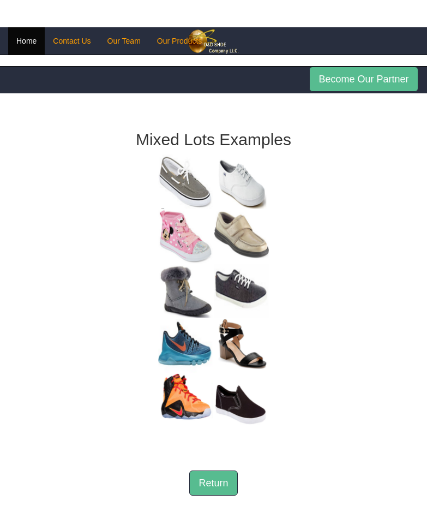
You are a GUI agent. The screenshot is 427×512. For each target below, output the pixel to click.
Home (26, 41)
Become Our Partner (363, 79)
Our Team (124, 41)
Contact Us (72, 41)
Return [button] (213, 483)
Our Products (179, 41)
